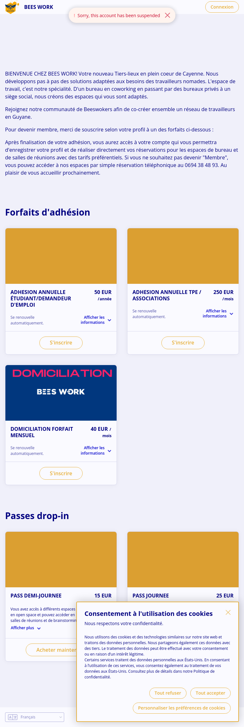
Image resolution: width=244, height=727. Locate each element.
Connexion (222, 7)
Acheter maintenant (60, 649)
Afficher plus (22, 627)
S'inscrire (61, 342)
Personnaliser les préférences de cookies (181, 708)
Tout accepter (210, 693)
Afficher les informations (93, 320)
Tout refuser (168, 693)
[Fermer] (228, 612)
